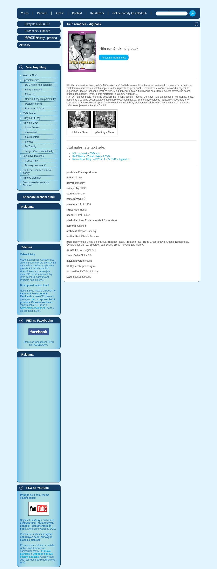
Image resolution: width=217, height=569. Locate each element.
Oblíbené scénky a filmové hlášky (37, 171)
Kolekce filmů (30, 75)
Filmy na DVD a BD (37, 24)
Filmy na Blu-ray (32, 118)
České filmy (31, 160)
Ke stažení (97, 13)
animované (31, 132)
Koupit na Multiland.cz (114, 57)
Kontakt (77, 13)
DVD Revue (29, 113)
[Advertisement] (38, 225)
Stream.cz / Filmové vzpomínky (37, 31)
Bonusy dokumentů (35, 165)
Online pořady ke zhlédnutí (129, 13)
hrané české (32, 127)
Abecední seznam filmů (39, 197)
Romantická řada (34, 108)
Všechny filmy (36, 67)
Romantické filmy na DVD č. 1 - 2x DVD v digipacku (100, 159)
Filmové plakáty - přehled (41, 38)
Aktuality (24, 45)
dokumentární (32, 137)
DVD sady (30, 146)
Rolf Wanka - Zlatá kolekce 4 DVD (91, 156)
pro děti (29, 141)
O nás (25, 13)
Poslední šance (33, 103)
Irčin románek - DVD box (85, 153)
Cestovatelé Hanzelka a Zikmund (36, 184)
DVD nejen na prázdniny (38, 84)
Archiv (60, 13)
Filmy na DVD (30, 122)
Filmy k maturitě (34, 89)
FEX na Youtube (37, 487)
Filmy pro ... (31, 94)
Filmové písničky (32, 177)
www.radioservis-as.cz (33, 308)
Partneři (42, 13)
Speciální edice (31, 80)
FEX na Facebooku (39, 320)
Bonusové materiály (33, 156)
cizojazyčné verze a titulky (39, 151)
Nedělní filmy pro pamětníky (40, 99)
